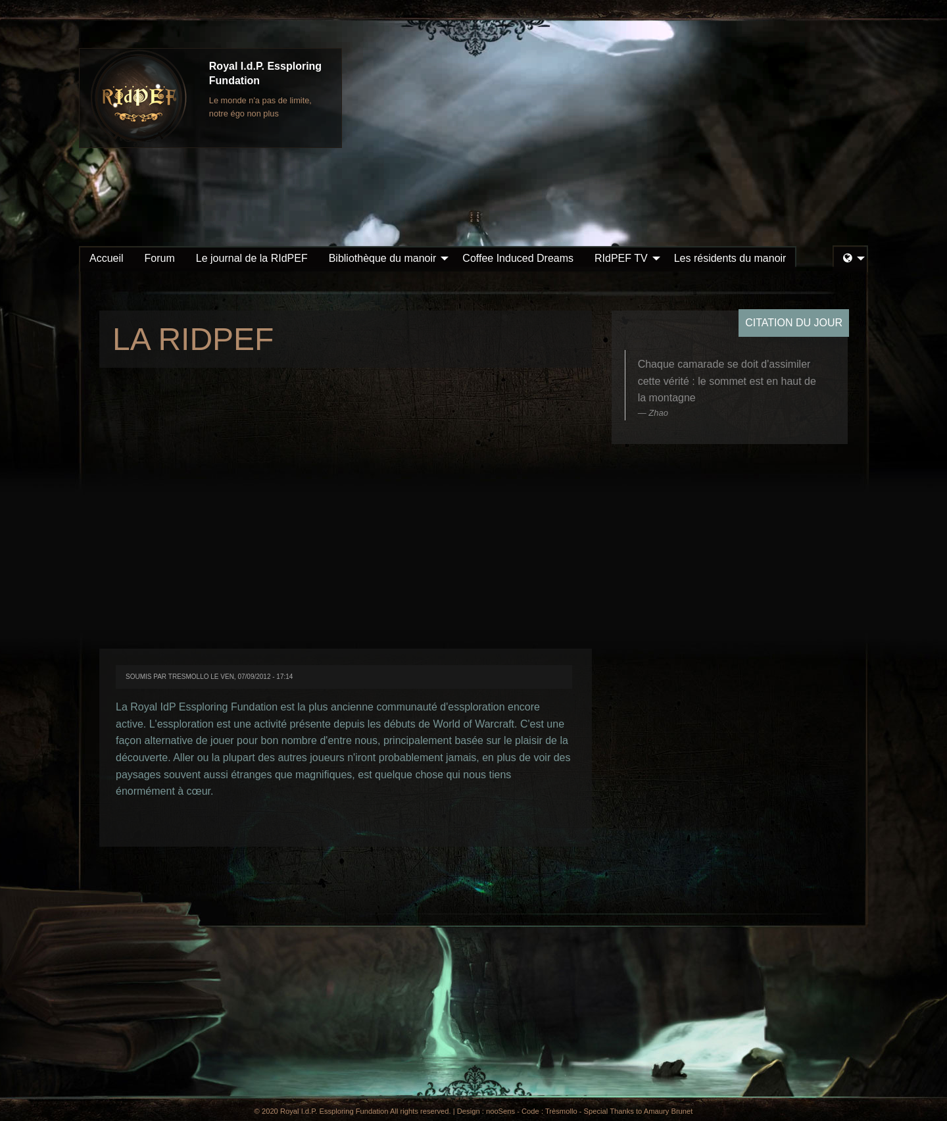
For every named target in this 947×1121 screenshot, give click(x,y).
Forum (160, 258)
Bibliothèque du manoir (383, 258)
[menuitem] (106, 258)
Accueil (106, 258)
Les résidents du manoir (730, 258)
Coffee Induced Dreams (517, 258)
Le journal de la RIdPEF (252, 258)
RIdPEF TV (621, 258)
